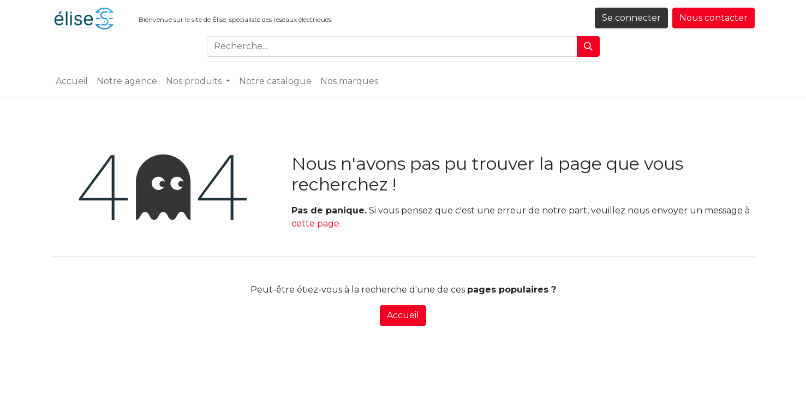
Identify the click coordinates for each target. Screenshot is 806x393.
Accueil (403, 315)
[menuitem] (71, 81)
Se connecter (631, 18)
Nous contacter (713, 18)
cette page (315, 223)
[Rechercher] (588, 46)
